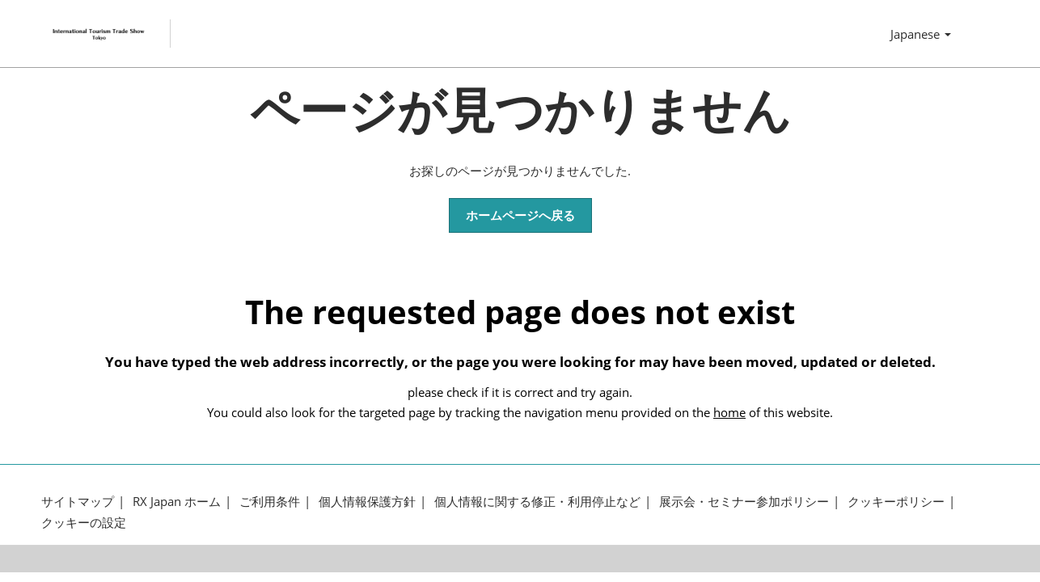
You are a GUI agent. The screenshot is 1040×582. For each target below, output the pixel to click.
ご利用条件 (269, 501)
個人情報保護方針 (367, 501)
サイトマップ (77, 501)
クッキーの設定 (83, 522)
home (729, 412)
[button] (520, 216)
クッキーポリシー (896, 501)
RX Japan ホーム (177, 501)
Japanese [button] (920, 34)
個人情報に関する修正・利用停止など (537, 501)
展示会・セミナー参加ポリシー (744, 501)
